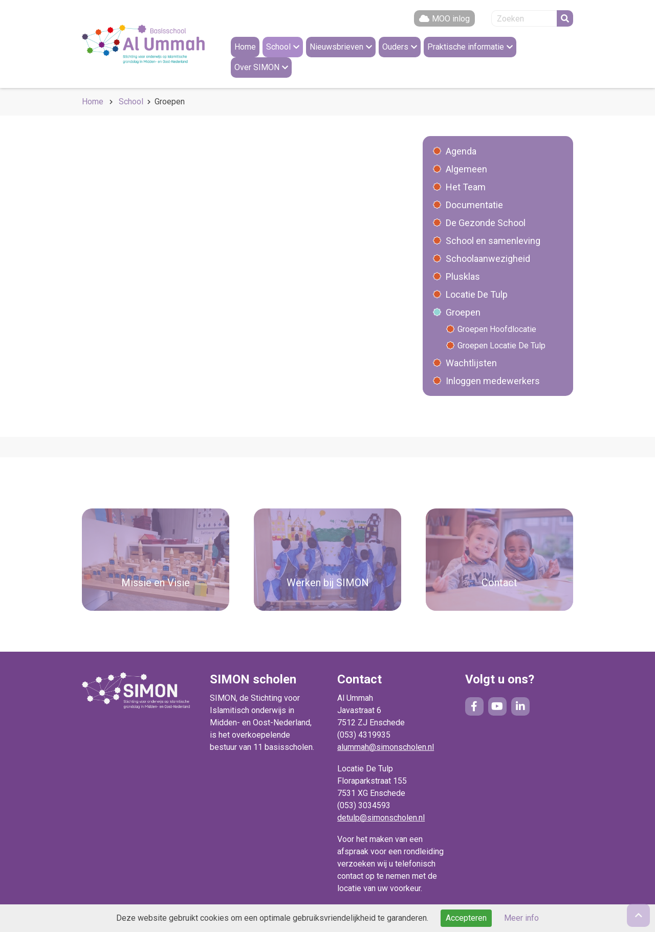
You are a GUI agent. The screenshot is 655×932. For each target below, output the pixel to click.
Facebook (474, 706)
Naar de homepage (143, 44)
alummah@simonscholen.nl (385, 747)
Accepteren (466, 918)
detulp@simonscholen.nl (381, 818)
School (131, 101)
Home (92, 101)
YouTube (497, 706)
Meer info (521, 918)
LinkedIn (520, 706)
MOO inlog (451, 19)
